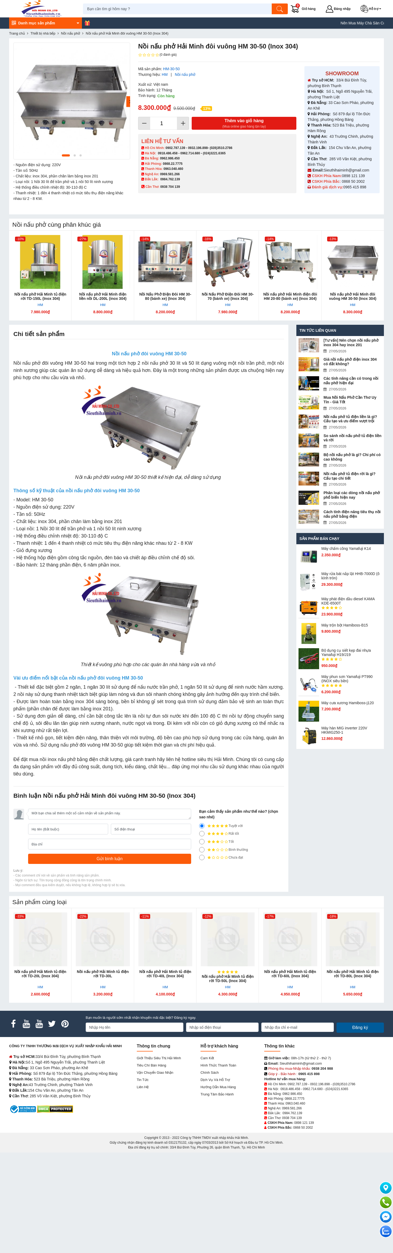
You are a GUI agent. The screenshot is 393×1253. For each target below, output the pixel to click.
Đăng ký (360, 1027)
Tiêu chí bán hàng (151, 1065)
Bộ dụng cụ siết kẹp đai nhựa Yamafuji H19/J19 (346, 652)
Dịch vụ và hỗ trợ (215, 1080)
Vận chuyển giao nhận (155, 1073)
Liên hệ (143, 1087)
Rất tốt (219, 833)
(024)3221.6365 (214, 153)
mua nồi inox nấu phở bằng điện (63, 759)
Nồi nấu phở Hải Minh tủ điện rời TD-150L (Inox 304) (40, 296)
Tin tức (143, 1080)
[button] (372, 8)
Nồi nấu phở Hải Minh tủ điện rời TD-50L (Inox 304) (228, 978)
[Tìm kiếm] (281, 8)
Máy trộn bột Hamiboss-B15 (344, 625)
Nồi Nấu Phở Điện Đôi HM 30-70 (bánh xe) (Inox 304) (228, 296)
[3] (202, 841)
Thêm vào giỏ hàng (244, 123)
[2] (202, 849)
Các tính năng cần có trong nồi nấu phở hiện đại (350, 380)
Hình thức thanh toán (218, 1065)
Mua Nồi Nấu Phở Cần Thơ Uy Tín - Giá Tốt (349, 399)
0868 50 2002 (354, 181)
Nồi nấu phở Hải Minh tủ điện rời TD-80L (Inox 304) (353, 973)
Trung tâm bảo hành (217, 1094)
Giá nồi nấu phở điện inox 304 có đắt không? (350, 361)
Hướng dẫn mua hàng (218, 1087)
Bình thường (223, 849)
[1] (202, 857)
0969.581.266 (170, 174)
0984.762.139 (170, 179)
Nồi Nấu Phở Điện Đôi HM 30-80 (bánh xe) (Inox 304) (165, 296)
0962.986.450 (170, 158)
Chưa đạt (221, 857)
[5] (202, 826)
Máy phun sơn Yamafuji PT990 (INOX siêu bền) (346, 678)
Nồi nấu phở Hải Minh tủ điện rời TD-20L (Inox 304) (40, 973)
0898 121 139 (353, 176)
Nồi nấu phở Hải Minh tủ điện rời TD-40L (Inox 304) (165, 973)
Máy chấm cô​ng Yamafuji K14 (346, 548)
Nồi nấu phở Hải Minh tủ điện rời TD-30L (103, 973)
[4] (202, 833)
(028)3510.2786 (221, 148)
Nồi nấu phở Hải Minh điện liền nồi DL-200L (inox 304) (103, 296)
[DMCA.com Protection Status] (55, 1109)
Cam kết (207, 1058)
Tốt (216, 841)
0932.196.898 (197, 148)
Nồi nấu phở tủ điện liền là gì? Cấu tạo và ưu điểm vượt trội (350, 419)
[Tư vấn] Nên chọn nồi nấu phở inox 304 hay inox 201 (351, 342)
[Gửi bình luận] (109, 859)
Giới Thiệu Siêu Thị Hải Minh (159, 1058)
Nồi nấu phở (185, 74)
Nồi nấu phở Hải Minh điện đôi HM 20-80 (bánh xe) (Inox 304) (290, 296)
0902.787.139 (175, 148)
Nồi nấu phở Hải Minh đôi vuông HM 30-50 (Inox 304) (352, 296)
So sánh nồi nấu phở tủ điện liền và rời (352, 438)
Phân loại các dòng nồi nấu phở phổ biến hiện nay (351, 495)
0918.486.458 (167, 153)
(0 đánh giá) (157, 55)
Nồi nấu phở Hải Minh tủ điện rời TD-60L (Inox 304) (290, 973)
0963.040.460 (173, 169)
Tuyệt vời (221, 826)
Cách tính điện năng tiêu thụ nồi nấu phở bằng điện (351, 514)
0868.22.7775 (172, 164)
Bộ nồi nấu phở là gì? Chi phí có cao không (351, 457)
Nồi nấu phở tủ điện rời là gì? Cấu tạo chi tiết (349, 476)
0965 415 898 (354, 187)
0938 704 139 (292, 1118)
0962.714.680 (190, 153)
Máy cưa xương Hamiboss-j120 (347, 703)
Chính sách (210, 1073)
